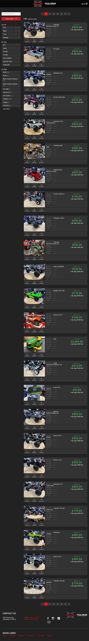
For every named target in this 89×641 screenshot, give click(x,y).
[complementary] (83, 635)
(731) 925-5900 (34, 617)
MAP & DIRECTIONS (31, 619)
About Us (22, 636)
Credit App (40, 636)
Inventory (13, 636)
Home (5, 636)
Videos (49, 636)
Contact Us (30, 636)
